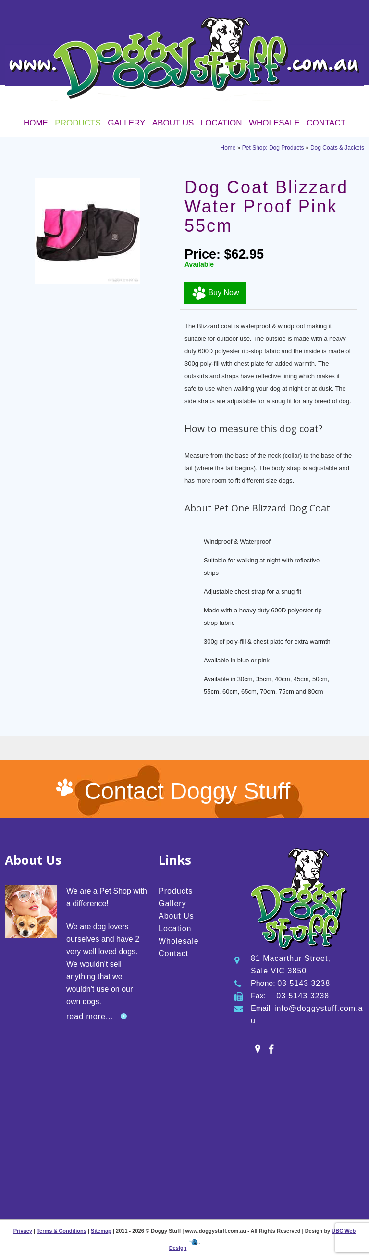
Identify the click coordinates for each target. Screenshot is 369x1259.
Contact (326, 122)
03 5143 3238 (303, 983)
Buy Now (215, 293)
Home (36, 122)
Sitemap (101, 1231)
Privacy (22, 1231)
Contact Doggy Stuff (188, 791)
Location (221, 122)
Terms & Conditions (61, 1231)
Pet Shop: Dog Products (273, 147)
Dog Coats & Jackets (337, 147)
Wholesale (274, 122)
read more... (89, 1016)
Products (77, 122)
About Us (173, 122)
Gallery (126, 122)
